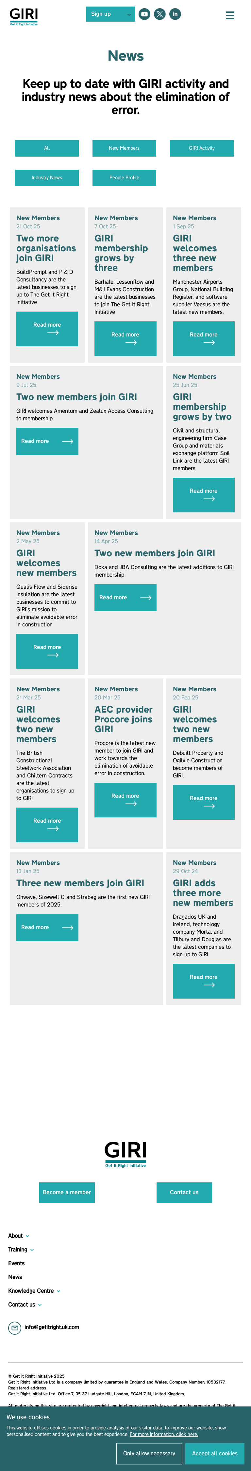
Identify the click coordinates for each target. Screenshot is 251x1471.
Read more (47, 328)
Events (16, 1263)
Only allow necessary (149, 1453)
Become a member (67, 1192)
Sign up (101, 14)
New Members (124, 148)
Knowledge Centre (31, 1291)
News (15, 1277)
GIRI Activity (202, 148)
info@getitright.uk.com (52, 1327)
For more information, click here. (164, 1434)
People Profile (124, 178)
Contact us (184, 1192)
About (15, 1236)
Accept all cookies (215, 1453)
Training (17, 1249)
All (47, 148)
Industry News (47, 178)
